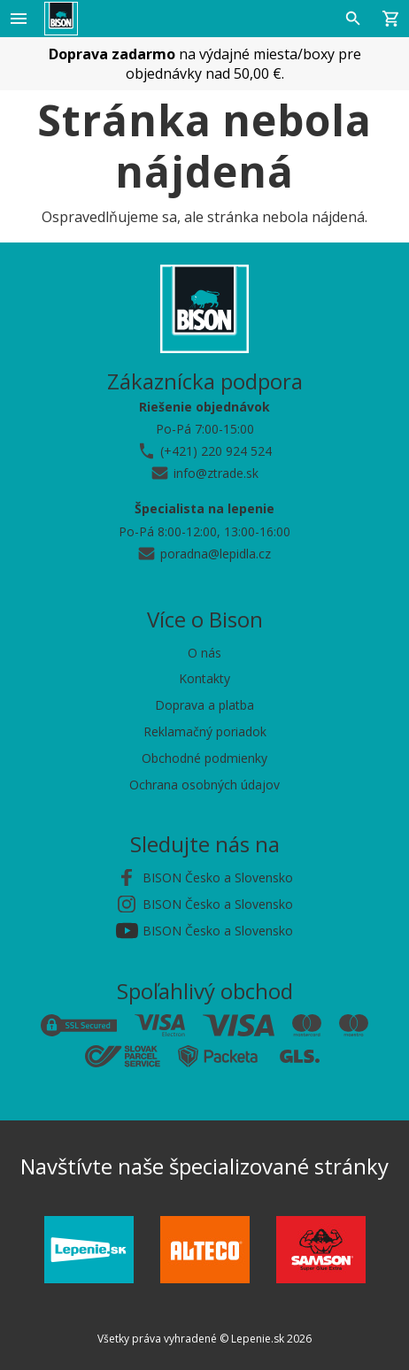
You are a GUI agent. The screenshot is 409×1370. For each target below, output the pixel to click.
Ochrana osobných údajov (204, 784)
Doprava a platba (204, 705)
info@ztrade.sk (216, 473)
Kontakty (204, 678)
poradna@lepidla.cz (215, 553)
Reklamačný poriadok (204, 731)
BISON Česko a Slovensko (218, 877)
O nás (204, 652)
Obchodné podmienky (204, 758)
